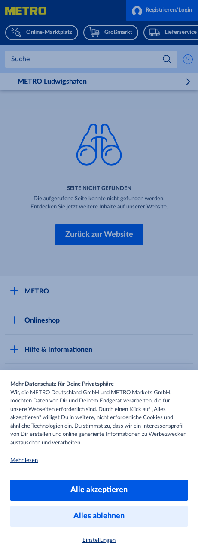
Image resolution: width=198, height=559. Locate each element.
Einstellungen (99, 540)
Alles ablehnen (99, 516)
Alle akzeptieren (99, 490)
